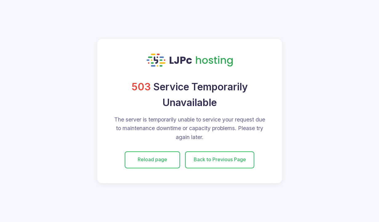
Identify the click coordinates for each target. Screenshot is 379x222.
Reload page (152, 159)
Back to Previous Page (220, 159)
